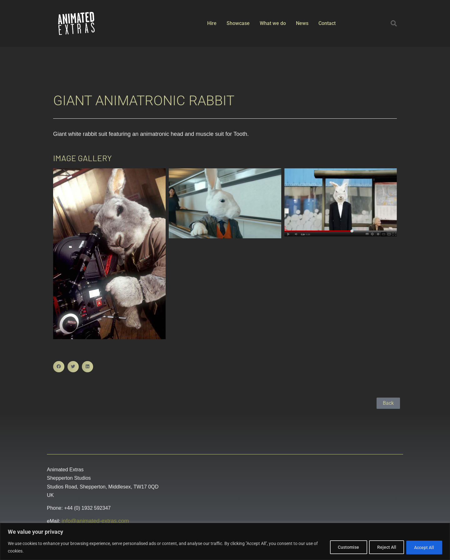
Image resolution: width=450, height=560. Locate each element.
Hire (212, 23)
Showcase (238, 23)
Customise (342, 547)
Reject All (382, 547)
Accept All (423, 547)
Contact (327, 23)
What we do (273, 23)
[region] (225, 541)
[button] (394, 23)
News (302, 23)
